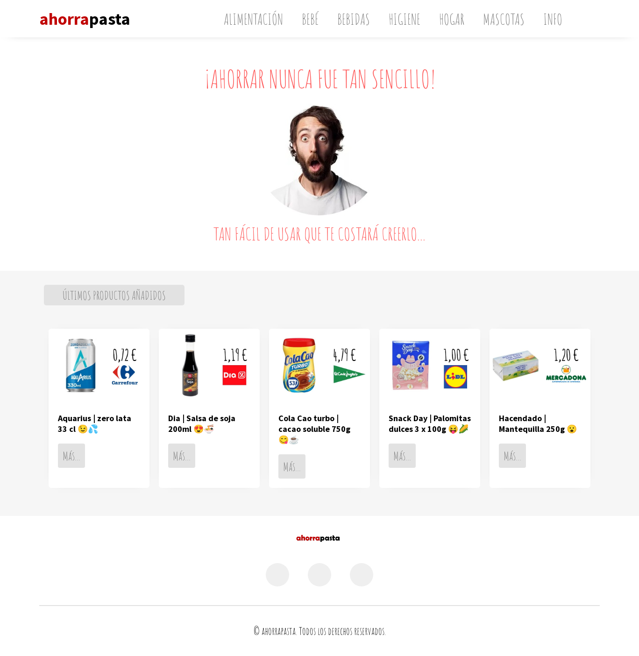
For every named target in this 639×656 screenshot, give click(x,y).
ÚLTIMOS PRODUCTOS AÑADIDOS (114, 295)
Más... (71, 455)
